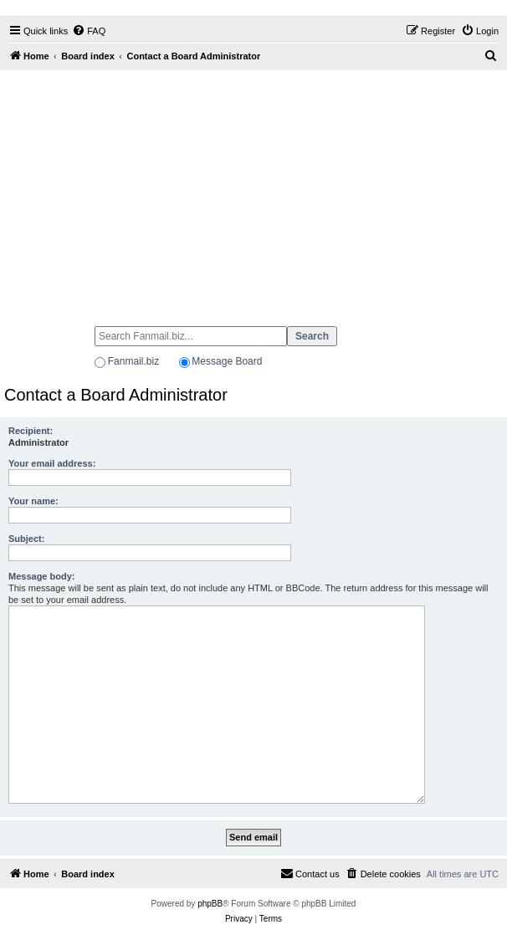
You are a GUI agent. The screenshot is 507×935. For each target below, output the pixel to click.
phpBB (210, 903)
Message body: (41, 576)
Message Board (227, 361)
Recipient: (30, 431)
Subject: (26, 539)
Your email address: (51, 463)
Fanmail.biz (133, 361)
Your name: (33, 501)
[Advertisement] (253, 191)
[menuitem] (88, 31)
